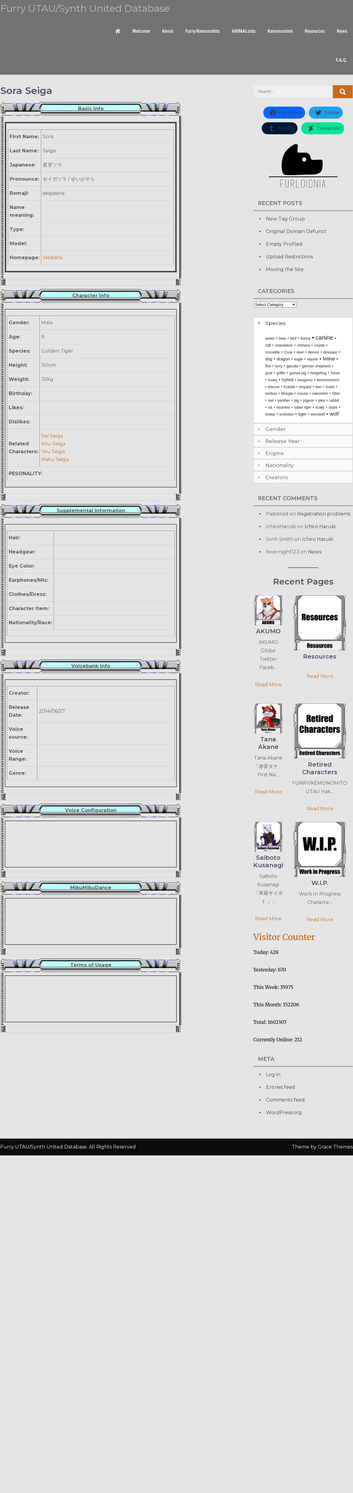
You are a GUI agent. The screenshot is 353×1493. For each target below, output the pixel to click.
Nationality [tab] (275, 465)
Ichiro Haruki (320, 526)
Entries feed (280, 1087)
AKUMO (268, 631)
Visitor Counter (284, 937)
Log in (273, 1074)
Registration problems (323, 514)
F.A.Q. (341, 60)
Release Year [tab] (278, 441)
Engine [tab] (270, 453)
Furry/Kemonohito (202, 31)
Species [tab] (271, 323)
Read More (268, 684)
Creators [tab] (272, 477)
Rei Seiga (52, 436)
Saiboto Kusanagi (268, 861)
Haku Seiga (55, 459)
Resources (315, 31)
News (342, 31)
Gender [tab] (271, 429)
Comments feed (285, 1100)
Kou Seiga (53, 444)
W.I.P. (319, 883)
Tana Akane (268, 743)
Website (52, 257)
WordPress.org (284, 1112)
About (167, 31)
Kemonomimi (280, 31)
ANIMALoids (244, 31)
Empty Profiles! (284, 244)
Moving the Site (285, 269)
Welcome (141, 31)
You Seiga (53, 451)
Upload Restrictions (289, 257)
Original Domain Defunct (296, 231)
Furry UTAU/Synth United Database (85, 8)
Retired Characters (319, 768)
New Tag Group (285, 219)
